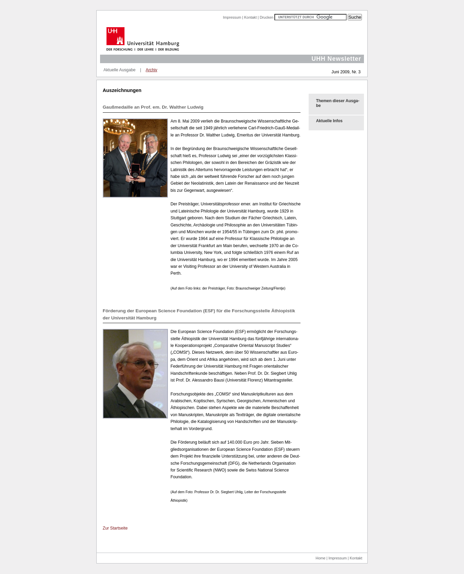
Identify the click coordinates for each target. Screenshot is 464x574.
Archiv (151, 70)
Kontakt (250, 17)
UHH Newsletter (336, 58)
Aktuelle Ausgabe (119, 70)
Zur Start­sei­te (115, 528)
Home (321, 558)
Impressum (232, 17)
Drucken (267, 17)
